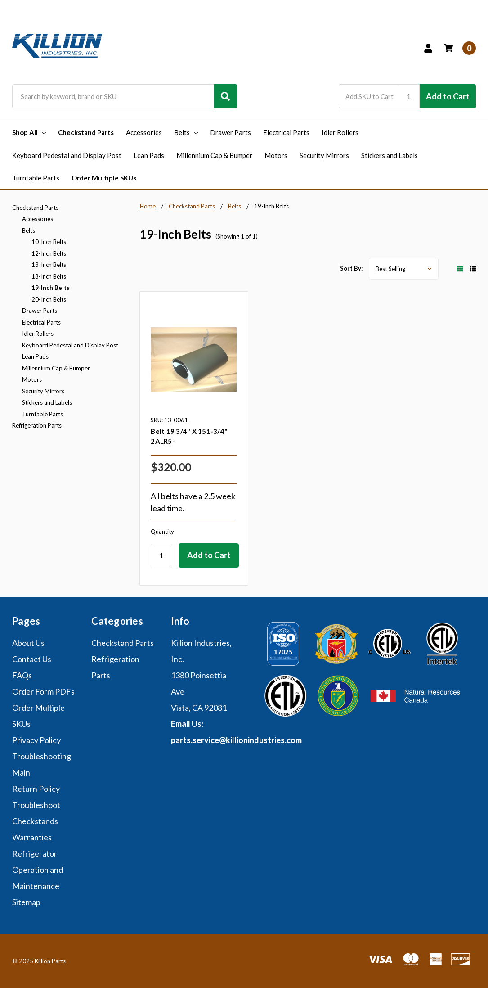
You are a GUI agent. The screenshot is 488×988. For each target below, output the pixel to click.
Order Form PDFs (43, 691)
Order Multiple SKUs (104, 178)
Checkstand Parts (86, 132)
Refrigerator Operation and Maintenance (37, 869)
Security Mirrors (324, 155)
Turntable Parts (35, 178)
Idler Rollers (340, 132)
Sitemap (26, 902)
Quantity (162, 531)
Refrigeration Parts (37, 425)
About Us (28, 643)
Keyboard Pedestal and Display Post (66, 155)
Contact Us (31, 659)
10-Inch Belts (48, 241)
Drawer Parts (230, 132)
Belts (186, 132)
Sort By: (351, 268)
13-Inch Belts (48, 264)
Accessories (144, 132)
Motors (275, 155)
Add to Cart (448, 96)
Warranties (32, 837)
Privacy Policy (36, 740)
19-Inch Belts (50, 287)
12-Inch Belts (48, 253)
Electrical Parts (286, 132)
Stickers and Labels (389, 155)
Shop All (29, 132)
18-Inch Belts (48, 276)
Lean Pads (149, 155)
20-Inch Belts (48, 299)
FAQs (22, 675)
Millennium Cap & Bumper (214, 155)
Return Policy (36, 789)
